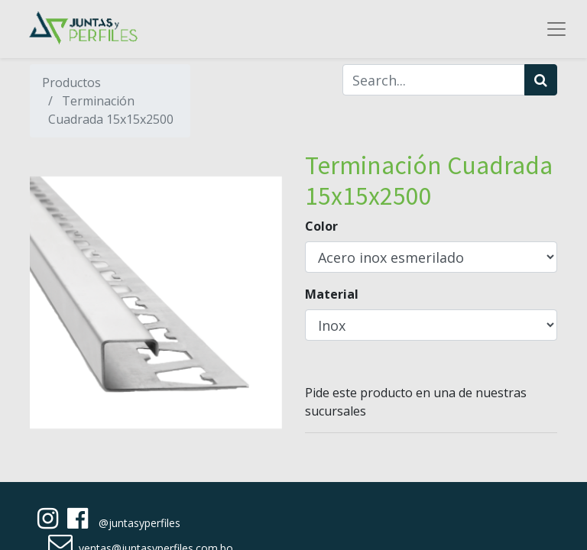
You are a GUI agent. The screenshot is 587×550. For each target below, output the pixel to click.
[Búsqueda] (540, 79)
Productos (71, 82)
